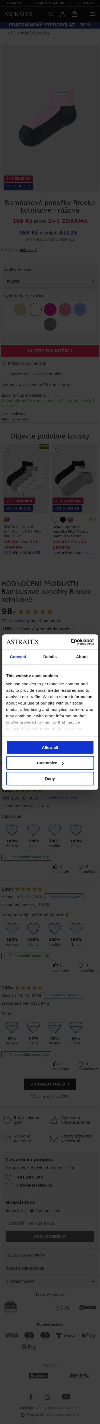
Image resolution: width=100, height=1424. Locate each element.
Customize (50, 763)
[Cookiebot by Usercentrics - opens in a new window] (71, 641)
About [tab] (82, 656)
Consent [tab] (18, 656)
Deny (50, 778)
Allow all (50, 747)
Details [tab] (50, 656)
